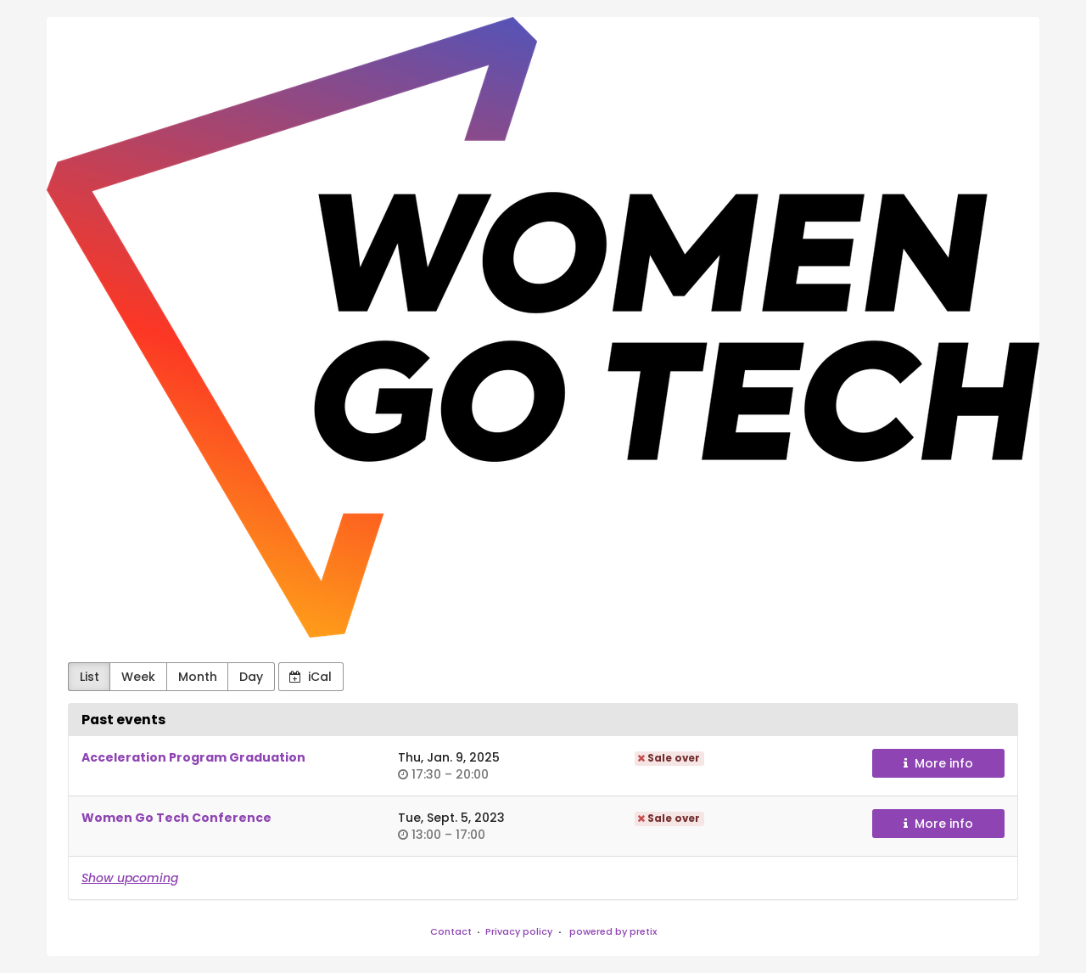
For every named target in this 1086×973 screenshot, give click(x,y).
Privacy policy (518, 931)
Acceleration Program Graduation (193, 757)
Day (251, 676)
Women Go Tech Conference (176, 817)
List (89, 676)
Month (197, 676)
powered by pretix (613, 931)
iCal (310, 676)
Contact (451, 931)
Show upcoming (129, 877)
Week (138, 676)
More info (938, 763)
